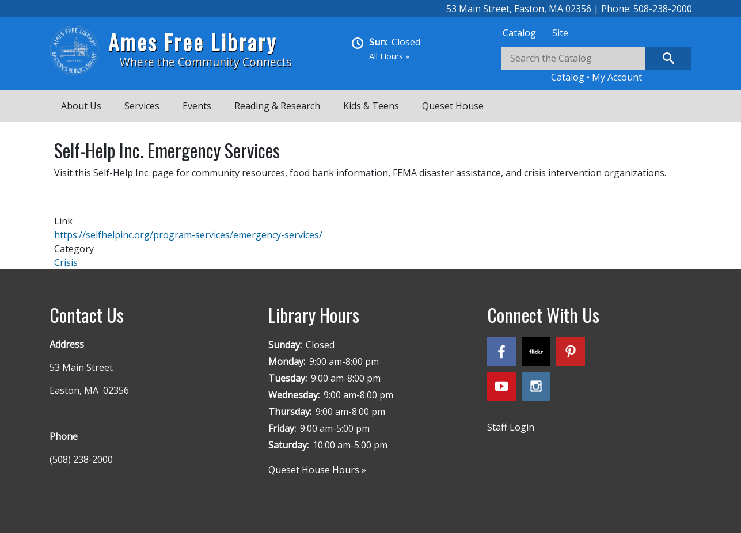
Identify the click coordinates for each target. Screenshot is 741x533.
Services (141, 106)
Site (560, 32)
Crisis (66, 262)
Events (197, 106)
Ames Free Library (192, 42)
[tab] (520, 32)
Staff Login (510, 427)
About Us (81, 106)
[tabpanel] (596, 65)
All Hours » (389, 56)
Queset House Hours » (317, 469)
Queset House (453, 106)
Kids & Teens (371, 106)
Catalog (520, 32)
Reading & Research (277, 106)
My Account (617, 77)
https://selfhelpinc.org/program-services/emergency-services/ (188, 235)
